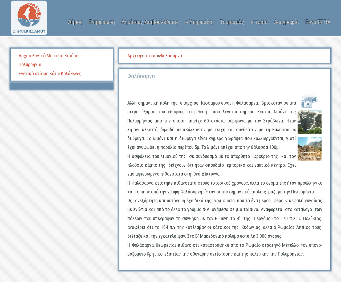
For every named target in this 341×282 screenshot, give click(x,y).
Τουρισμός (232, 22)
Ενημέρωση (102, 22)
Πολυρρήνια (30, 64)
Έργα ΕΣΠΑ (317, 22)
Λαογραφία (286, 22)
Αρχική (134, 55)
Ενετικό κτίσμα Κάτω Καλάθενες (50, 73)
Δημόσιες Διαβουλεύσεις (150, 22)
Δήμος (75, 22)
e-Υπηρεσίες (199, 22)
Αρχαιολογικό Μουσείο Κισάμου (49, 55)
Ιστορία (258, 22)
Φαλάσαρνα (171, 55)
